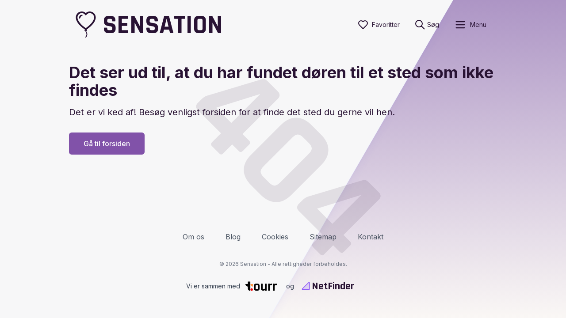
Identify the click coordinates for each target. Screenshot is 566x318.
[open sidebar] (470, 24)
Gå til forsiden (107, 143)
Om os (193, 236)
